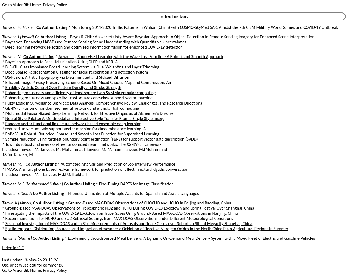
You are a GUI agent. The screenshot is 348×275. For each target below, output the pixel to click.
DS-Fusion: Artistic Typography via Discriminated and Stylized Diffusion (67, 77)
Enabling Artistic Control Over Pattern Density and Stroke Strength (63, 87)
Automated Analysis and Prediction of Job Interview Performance (118, 164)
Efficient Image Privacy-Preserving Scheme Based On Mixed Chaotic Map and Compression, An (88, 82)
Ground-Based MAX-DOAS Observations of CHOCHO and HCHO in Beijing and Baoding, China (149, 203)
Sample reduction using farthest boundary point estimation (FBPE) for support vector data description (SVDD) (101, 139)
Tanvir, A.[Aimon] (17, 203)
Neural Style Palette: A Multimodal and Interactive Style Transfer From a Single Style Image (84, 118)
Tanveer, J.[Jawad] (18, 36)
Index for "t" (13, 247)
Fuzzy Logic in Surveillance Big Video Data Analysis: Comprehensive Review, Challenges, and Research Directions (103, 103)
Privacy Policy (54, 4)
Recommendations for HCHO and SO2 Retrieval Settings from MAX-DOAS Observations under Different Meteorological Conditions (119, 218)
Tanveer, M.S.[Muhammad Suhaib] (32, 184)
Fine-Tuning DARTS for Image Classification (136, 184)
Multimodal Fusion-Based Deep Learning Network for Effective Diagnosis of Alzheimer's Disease (89, 113)
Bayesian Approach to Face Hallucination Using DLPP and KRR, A (61, 61)
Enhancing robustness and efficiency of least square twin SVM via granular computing (80, 92)
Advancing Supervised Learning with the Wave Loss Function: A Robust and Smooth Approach (140, 56)
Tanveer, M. (12, 56)
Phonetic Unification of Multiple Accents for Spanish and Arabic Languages (133, 193)
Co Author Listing (51, 27)
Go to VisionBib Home (21, 4)
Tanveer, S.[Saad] (17, 193)
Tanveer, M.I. (13, 164)
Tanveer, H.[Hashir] (19, 27)
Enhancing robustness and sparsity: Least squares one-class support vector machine (79, 97)
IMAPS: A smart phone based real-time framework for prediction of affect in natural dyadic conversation (96, 169)
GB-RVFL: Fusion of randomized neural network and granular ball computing (72, 108)
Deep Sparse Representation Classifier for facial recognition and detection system (76, 72)
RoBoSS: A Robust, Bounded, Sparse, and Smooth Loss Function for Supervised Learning (82, 134)
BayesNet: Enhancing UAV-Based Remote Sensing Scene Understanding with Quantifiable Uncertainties (96, 42)
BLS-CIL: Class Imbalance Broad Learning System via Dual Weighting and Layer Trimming (82, 66)
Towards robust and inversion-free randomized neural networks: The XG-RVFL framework (83, 144)
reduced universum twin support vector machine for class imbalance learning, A (75, 128)
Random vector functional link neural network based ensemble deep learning (73, 123)
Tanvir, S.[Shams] (17, 238)
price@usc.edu (23, 265)
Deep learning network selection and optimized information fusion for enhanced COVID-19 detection (94, 47)
